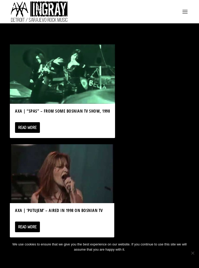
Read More (27, 127)
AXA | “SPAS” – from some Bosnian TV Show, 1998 (62, 111)
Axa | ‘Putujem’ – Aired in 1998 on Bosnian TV (59, 210)
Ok (81, 258)
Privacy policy (106, 258)
